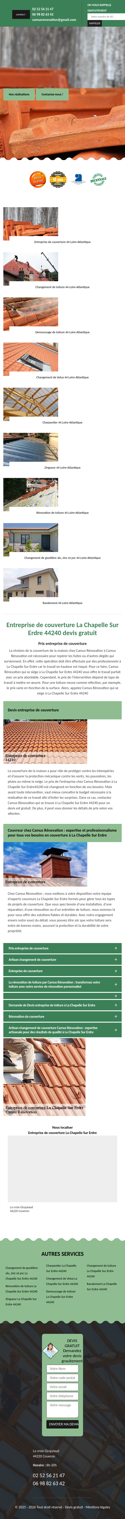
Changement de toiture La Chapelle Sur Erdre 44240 (101, 1271)
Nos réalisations (19, 94)
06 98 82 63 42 (43, 14)
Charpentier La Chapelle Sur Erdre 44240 (61, 1268)
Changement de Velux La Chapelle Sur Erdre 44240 (62, 1281)
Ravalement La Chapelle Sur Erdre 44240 (102, 1286)
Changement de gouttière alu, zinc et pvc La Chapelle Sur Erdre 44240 (22, 1273)
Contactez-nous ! (52, 94)
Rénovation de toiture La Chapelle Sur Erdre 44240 (21, 1288)
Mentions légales (98, 1507)
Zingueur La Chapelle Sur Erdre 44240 (21, 1301)
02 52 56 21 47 (43, 9)
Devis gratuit (74, 1507)
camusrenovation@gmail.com (54, 20)
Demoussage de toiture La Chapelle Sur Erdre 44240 (60, 1297)
